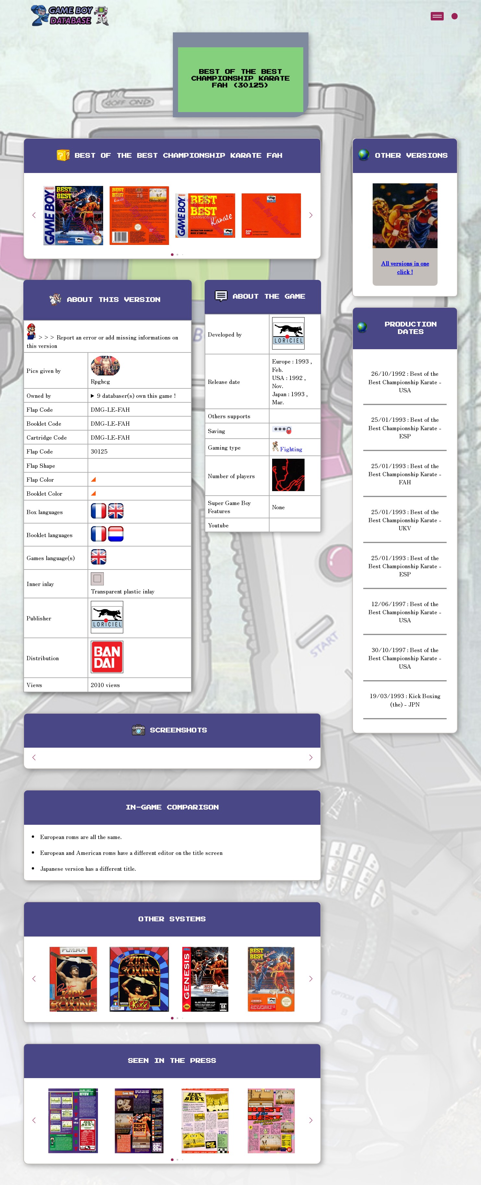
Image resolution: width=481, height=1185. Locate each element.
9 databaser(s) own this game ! (136, 395)
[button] (310, 215)
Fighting (290, 448)
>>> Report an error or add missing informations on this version (102, 341)
